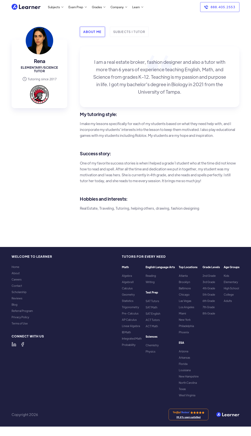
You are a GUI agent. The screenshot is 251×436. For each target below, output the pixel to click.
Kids (226, 275)
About (16, 273)
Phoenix (184, 332)
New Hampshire (189, 376)
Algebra (127, 275)
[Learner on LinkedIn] (14, 344)
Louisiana (185, 370)
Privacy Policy (20, 317)
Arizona (183, 351)
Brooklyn (184, 282)
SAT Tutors (152, 301)
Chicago (184, 294)
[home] (26, 7)
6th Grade (209, 301)
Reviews (17, 298)
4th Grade (209, 288)
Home (15, 267)
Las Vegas (185, 301)
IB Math (126, 332)
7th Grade (209, 307)
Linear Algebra (131, 326)
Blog (14, 304)
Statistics (127, 301)
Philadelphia (186, 326)
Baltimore (185, 288)
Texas (182, 389)
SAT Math (151, 307)
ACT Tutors (153, 320)
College (229, 294)
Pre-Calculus (130, 313)
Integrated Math (132, 338)
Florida (183, 364)
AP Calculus (129, 319)
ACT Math (152, 326)
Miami (182, 313)
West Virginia (187, 395)
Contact (17, 285)
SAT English (153, 313)
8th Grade (209, 313)
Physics (150, 351)
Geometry (128, 294)
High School (231, 288)
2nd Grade (209, 275)
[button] (55, 7)
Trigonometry (130, 307)
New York (185, 319)
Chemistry (152, 345)
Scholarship (19, 292)
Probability (129, 344)
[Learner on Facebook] (22, 344)
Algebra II (127, 282)
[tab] (92, 32)
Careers (17, 279)
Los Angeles (186, 307)
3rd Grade (209, 282)
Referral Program (22, 311)
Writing (150, 282)
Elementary (231, 282)
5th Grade (209, 294)
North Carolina (188, 382)
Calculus (127, 288)
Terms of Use (20, 323)
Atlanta (183, 275)
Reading (151, 275)
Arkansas (184, 357)
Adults (228, 301)
